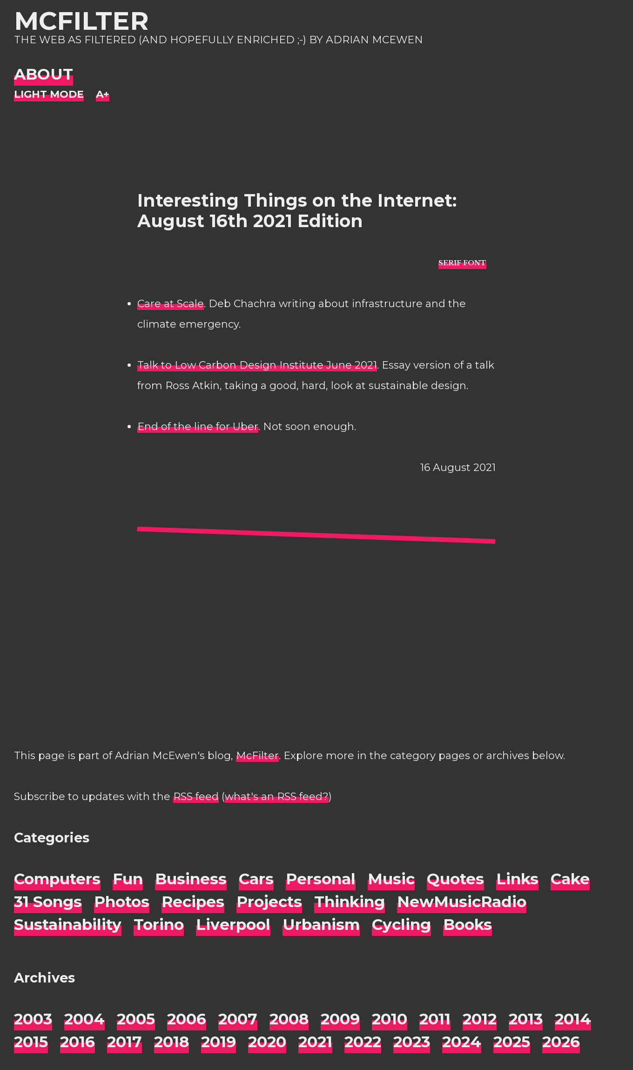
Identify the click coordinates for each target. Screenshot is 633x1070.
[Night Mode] (49, 94)
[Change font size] (102, 94)
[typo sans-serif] (462, 262)
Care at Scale (170, 303)
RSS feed (196, 796)
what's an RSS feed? (277, 796)
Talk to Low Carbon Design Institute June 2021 (257, 365)
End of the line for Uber (197, 426)
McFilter (81, 20)
